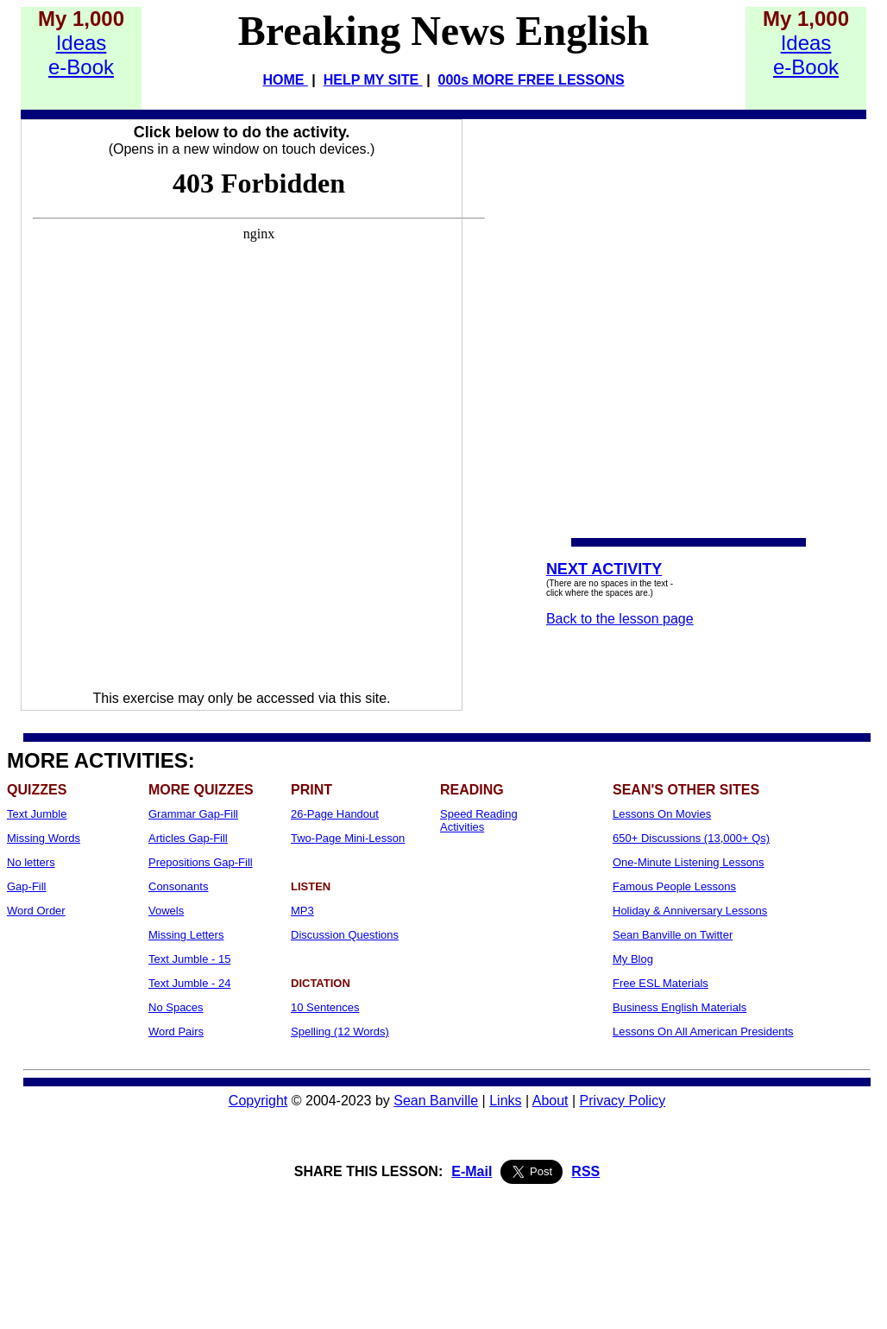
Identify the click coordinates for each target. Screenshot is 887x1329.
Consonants (178, 886)
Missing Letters (185, 934)
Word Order (36, 910)
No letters (31, 862)
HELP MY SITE (373, 80)
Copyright (258, 1100)
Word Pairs (176, 1031)
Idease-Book (81, 55)
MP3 (302, 910)
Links (505, 1100)
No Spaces (176, 1007)
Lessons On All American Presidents (703, 1031)
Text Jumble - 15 (189, 958)
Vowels (166, 910)
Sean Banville (435, 1100)
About (550, 1100)
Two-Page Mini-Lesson (348, 838)
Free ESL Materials (660, 983)
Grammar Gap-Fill (193, 813)
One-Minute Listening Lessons (688, 862)
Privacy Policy (623, 1100)
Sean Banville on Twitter (673, 934)
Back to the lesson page (620, 618)
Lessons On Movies (662, 813)
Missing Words (43, 838)
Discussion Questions (345, 934)
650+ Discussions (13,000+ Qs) (691, 838)
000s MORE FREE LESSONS (531, 80)
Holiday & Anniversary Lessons (690, 910)
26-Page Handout (335, 813)
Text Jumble (36, 813)
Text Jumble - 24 (189, 983)
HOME (284, 80)
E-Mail (471, 1171)
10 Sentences (325, 1007)
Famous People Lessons (674, 886)
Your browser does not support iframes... (259, 424)
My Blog (633, 958)
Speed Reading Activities (479, 820)
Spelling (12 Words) (340, 1031)
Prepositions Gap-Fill (200, 862)
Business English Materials (679, 1007)
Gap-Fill (27, 886)
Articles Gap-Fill (188, 838)
